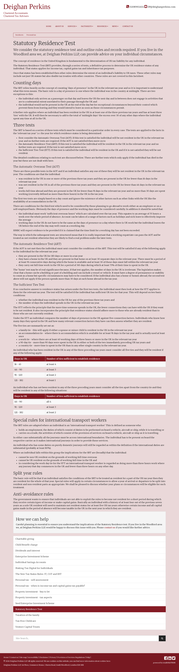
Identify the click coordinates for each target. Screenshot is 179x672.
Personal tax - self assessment (31, 580)
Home (48, 26)
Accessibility (33, 657)
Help (88, 657)
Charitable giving (24, 538)
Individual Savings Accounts (30, 562)
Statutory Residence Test (28, 609)
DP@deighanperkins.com (159, 6)
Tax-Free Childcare (25, 621)
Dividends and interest (27, 550)
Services (72, 26)
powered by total (164, 663)
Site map (23, 657)
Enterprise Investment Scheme (32, 556)
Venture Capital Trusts (27, 626)
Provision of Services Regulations (71, 657)
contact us (109, 527)
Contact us (127, 26)
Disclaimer (43, 657)
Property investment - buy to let (32, 591)
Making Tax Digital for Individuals (34, 568)
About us (59, 26)
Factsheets (87, 26)
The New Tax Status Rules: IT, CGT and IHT (38, 574)
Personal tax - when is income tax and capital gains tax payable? (50, 585)
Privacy (53, 657)
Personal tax (31, 35)
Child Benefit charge (26, 544)
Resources (102, 26)
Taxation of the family (27, 615)
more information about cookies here (95, 661)
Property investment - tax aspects (33, 597)
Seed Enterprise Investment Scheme (34, 603)
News (115, 26)
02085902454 (135, 6)
